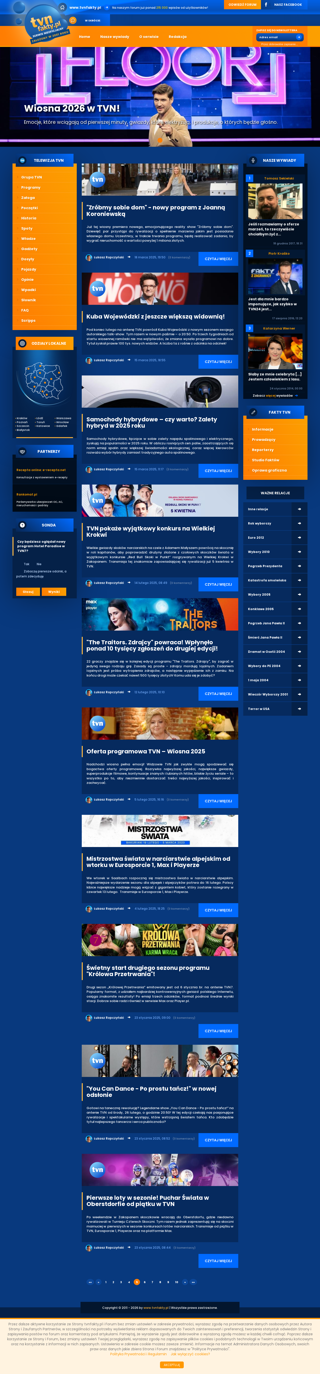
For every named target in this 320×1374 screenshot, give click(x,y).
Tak (23, 564)
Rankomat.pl (26, 494)
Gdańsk (61, 426)
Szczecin (23, 426)
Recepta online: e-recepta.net (41, 470)
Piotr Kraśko (279, 253)
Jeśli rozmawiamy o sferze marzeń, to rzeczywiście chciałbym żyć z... (273, 229)
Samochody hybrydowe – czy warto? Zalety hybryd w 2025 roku (151, 422)
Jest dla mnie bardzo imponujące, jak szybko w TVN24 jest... (272, 304)
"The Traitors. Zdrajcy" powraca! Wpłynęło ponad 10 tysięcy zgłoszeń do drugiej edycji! (152, 645)
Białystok (23, 430)
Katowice (43, 426)
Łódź (39, 418)
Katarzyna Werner (279, 328)
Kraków (22, 418)
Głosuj (28, 592)
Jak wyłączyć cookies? (190, 1354)
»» (193, 1282)
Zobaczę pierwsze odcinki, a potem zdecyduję (41, 573)
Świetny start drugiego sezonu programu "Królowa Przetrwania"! (148, 971)
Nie (36, 564)
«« (90, 1282)
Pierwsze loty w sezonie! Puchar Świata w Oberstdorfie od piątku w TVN (147, 1201)
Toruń (40, 422)
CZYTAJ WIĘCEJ (218, 258)
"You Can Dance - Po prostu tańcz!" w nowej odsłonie (151, 1092)
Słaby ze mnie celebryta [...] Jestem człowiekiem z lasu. (275, 377)
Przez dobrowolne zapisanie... (277, 44)
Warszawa (62, 418)
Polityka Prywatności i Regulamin (138, 1354)
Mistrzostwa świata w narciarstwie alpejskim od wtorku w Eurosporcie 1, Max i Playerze (158, 862)
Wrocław (62, 422)
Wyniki (54, 592)
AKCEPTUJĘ (172, 1365)
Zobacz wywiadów (273, 395)
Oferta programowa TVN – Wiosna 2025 (145, 751)
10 (176, 1282)
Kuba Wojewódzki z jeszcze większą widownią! (155, 317)
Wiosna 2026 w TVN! (72, 108)
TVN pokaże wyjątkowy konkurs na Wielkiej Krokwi (150, 531)
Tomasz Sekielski (279, 178)
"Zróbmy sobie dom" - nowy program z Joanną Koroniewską (155, 210)
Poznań (22, 422)
